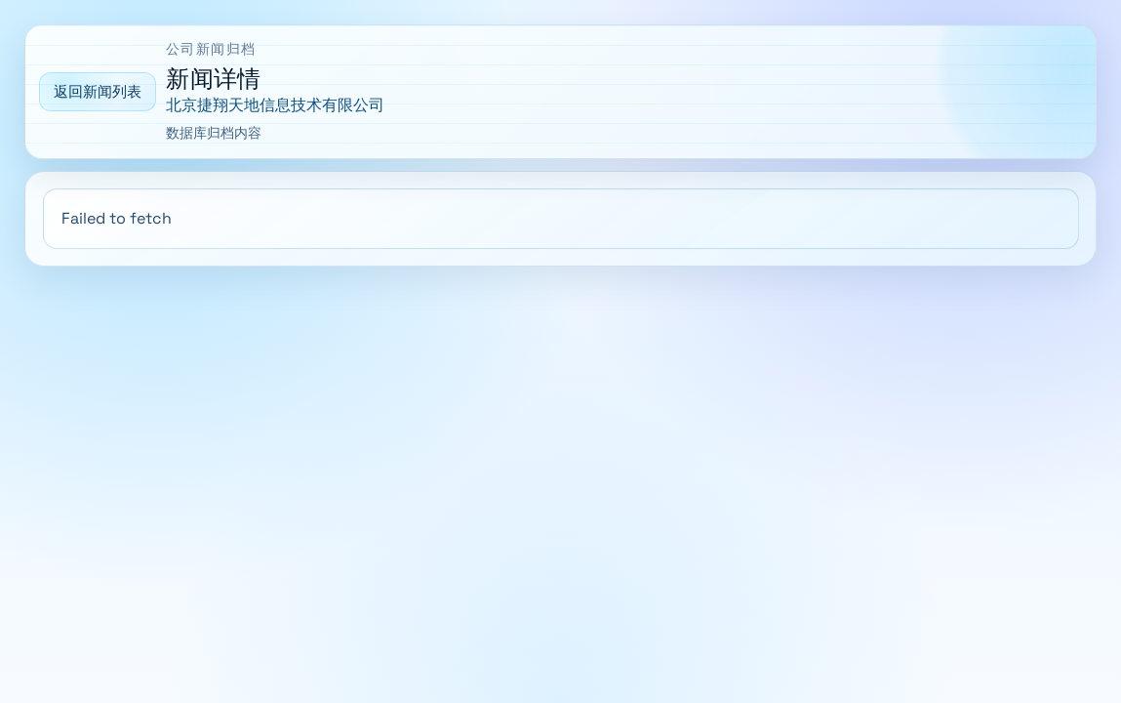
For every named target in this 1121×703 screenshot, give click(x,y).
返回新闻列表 (97, 91)
